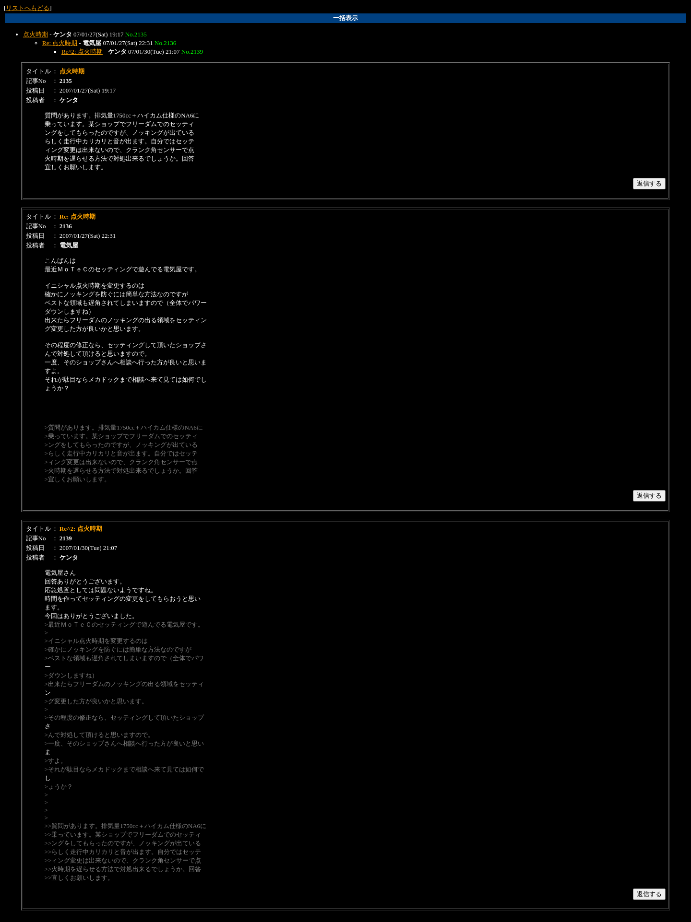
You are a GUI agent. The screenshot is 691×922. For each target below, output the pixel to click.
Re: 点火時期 (59, 43)
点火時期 (35, 34)
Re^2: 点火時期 (82, 51)
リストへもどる (27, 8)
